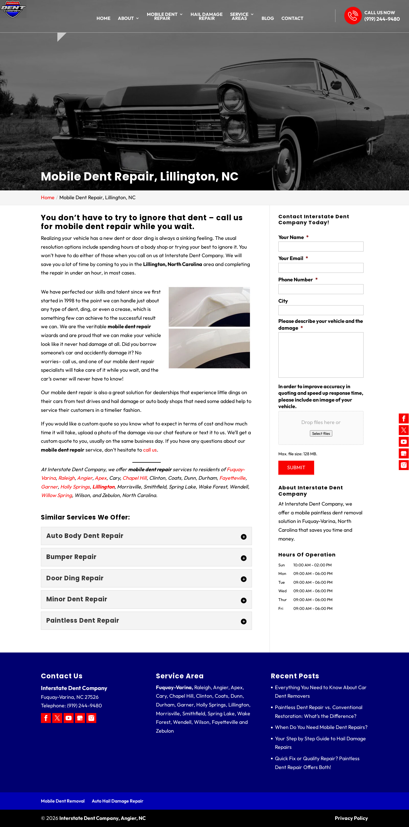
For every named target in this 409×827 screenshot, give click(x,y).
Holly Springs (75, 486)
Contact (292, 18)
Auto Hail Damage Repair (117, 801)
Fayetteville (232, 478)
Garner (49, 486)
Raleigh (66, 478)
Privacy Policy (351, 818)
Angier (84, 478)
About (126, 18)
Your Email (293, 258)
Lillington (103, 486)
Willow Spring (56, 495)
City (283, 301)
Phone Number (298, 279)
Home (103, 18)
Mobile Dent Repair (162, 16)
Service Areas (239, 16)
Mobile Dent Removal (63, 801)
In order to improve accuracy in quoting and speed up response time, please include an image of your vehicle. (320, 396)
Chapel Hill (134, 478)
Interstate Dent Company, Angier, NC (102, 818)
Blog (268, 18)
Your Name (293, 237)
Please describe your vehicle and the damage (320, 324)
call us (150, 449)
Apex (101, 478)
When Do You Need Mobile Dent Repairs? (321, 727)
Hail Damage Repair (207, 16)
